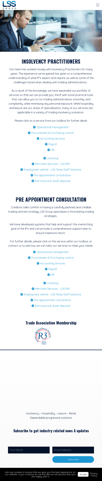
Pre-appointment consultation (52, 175)
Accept (83, 474)
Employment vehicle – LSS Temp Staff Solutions (52, 169)
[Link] (9, 5)
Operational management (52, 127)
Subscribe (73, 459)
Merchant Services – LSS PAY (52, 164)
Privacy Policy (94, 474)
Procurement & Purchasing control (52, 133)
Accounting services (52, 138)
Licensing (52, 158)
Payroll (52, 144)
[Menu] (98, 5)
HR (52, 150)
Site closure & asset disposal (52, 181)
